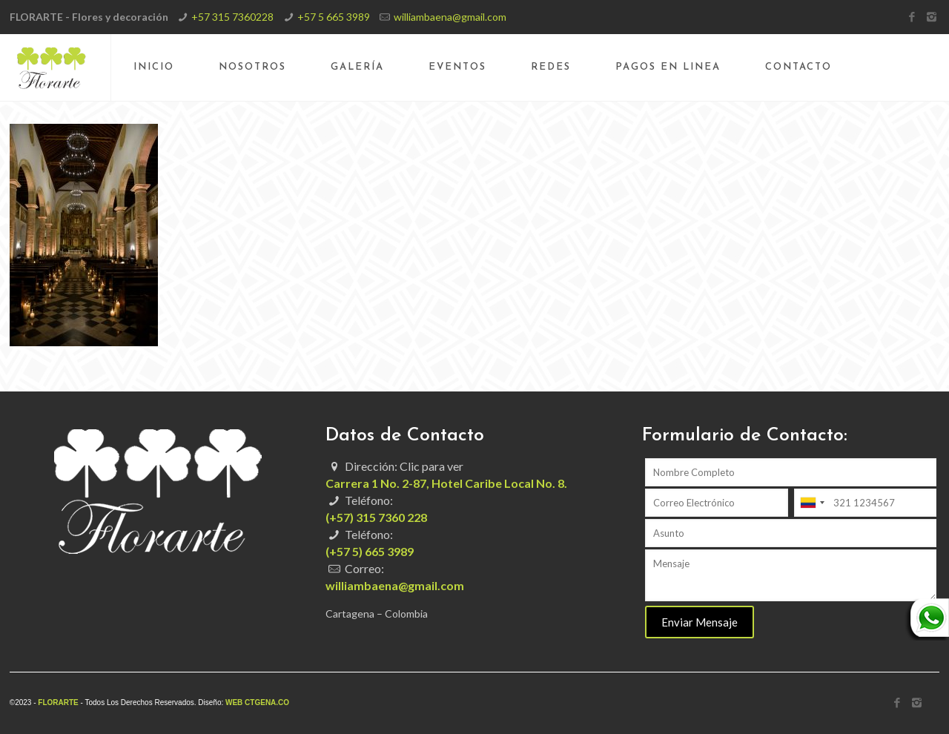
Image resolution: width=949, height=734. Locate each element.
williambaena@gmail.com (450, 16)
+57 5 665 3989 (333, 16)
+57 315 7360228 (232, 16)
